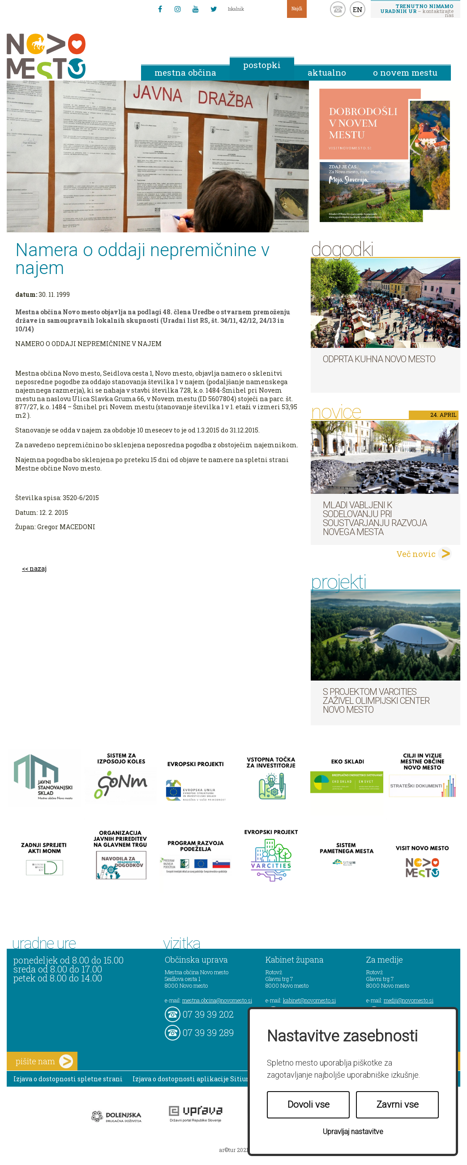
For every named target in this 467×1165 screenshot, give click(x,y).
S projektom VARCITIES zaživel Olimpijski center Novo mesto (376, 700)
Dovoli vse (308, 1104)
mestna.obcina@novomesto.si (217, 1000)
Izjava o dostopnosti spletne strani (68, 1079)
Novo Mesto (67, 56)
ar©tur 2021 (233, 1149)
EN (358, 9)
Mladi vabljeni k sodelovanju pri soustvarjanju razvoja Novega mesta (375, 518)
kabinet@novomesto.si (309, 1000)
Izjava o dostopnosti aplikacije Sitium (193, 1079)
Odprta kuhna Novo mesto (379, 359)
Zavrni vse (398, 1104)
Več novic (416, 553)
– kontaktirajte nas (417, 10)
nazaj (38, 568)
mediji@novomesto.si (408, 1000)
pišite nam (44, 1061)
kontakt (338, 9)
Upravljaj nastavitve (353, 1131)
